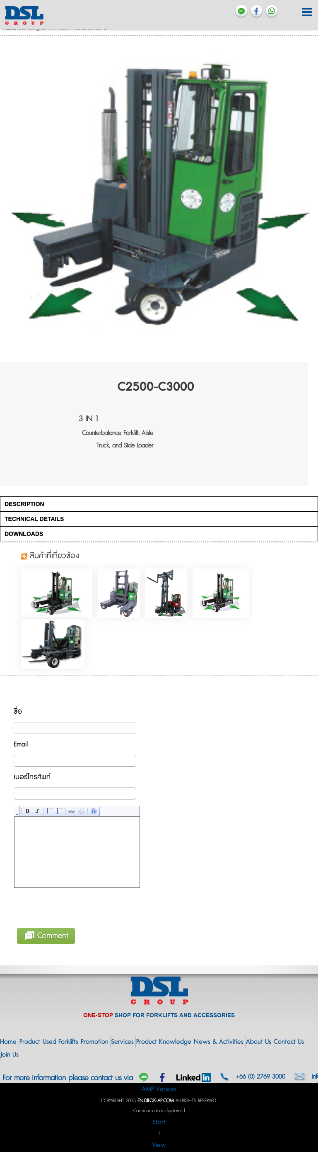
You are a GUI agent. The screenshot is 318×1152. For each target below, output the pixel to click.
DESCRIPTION (24, 504)
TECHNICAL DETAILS (34, 518)
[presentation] (77, 906)
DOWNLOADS (24, 533)
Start (159, 1122)
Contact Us (289, 1042)
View (159, 1145)
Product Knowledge (163, 1042)
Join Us (10, 1055)
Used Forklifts (60, 1042)
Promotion (94, 1042)
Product (29, 1042)
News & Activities (218, 1042)
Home (8, 1042)
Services (122, 1042)
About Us (258, 1042)
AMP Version (159, 1089)
